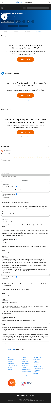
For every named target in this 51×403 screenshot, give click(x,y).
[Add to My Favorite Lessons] (19, 21)
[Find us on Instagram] (23, 385)
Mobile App (10, 369)
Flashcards (10, 361)
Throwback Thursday (12, 5)
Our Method (24, 357)
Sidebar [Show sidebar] (38, 8)
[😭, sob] (35, 157)
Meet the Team (25, 361)
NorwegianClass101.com (40, 398)
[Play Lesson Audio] (4, 17)
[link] (2, 8)
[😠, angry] (26, 157)
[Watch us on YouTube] (25, 382)
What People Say (25, 363)
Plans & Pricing (25, 365)
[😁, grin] (19, 157)
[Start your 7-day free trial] (12, 383)
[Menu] (2, 2)
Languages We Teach (26, 369)
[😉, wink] (33, 157)
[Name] (25, 173)
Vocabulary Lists (11, 363)
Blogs (23, 373)
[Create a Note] (23, 21)
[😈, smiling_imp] (44, 157)
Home (9, 357)
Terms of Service (39, 400)
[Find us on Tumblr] (30, 382)
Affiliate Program (25, 375)
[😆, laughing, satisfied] (28, 157)
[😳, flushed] (17, 157)
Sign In (6, 153)
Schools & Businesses (26, 371)
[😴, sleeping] (39, 157)
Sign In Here (30, 64)
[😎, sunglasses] (24, 157)
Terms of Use (28, 399)
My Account (35, 364)
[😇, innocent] (37, 157)
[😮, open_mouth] (42, 157)
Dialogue (5, 31)
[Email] (25, 176)
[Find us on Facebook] (28, 382)
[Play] (2, 73)
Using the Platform (37, 366)
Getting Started (36, 359)
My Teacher (10, 367)
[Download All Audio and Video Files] (32, 21)
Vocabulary (16, 31)
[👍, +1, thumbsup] (48, 157)
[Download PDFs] (28, 21)
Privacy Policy (22, 399)
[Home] (24, 3)
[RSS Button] (2, 151)
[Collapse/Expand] (25, 146)
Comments (38, 31)
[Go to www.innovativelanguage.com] (25, 395)
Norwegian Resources (12, 365)
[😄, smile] (15, 157)
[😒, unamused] (21, 157)
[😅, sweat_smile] (30, 157)
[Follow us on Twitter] (23, 382)
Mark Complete (7, 21)
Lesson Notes (27, 31)
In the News (24, 367)
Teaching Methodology (38, 368)
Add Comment (25, 180)
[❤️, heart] (46, 157)
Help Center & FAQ (37, 357)
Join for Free (25, 59)
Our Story (24, 359)
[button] (48, 2)
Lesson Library (3, 5)
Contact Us (35, 373)
